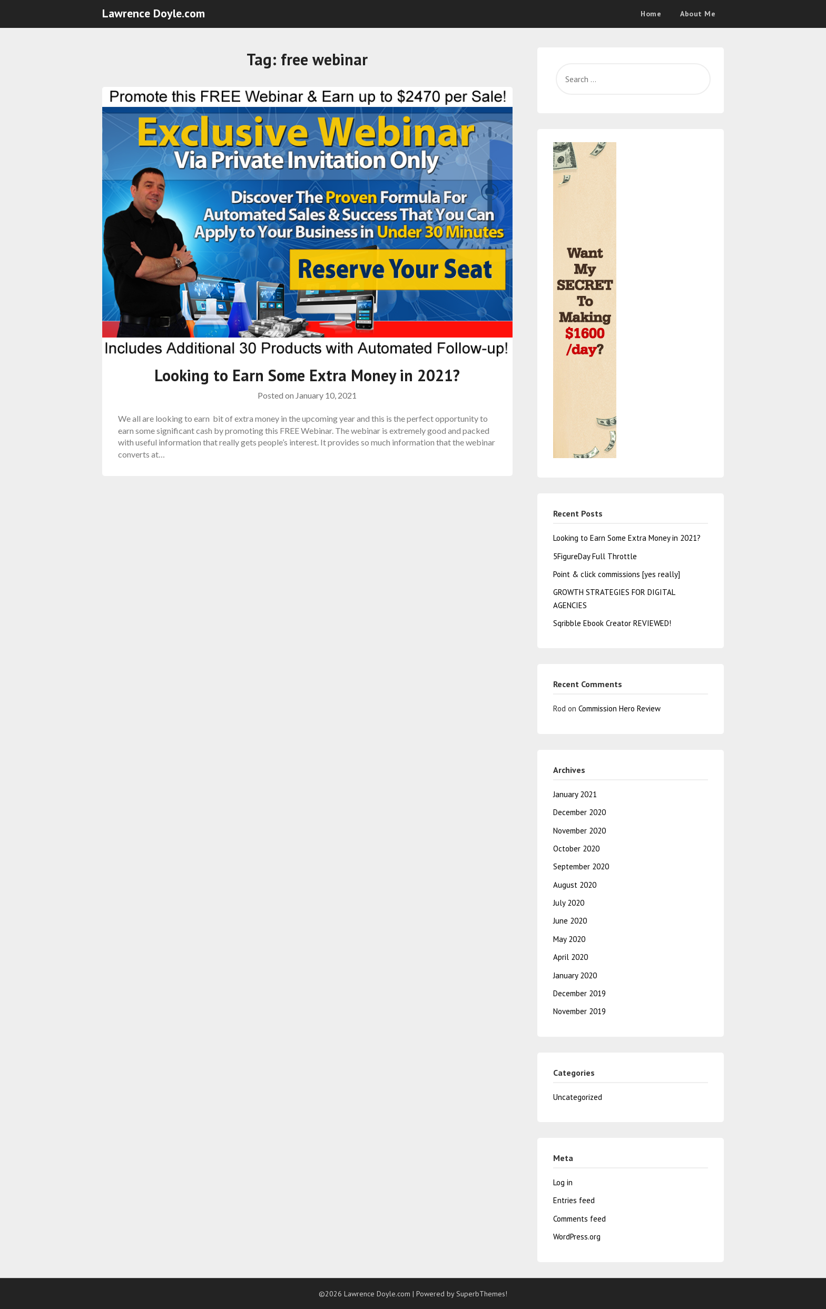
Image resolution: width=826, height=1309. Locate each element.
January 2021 (575, 794)
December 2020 (579, 812)
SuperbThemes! (481, 1293)
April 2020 (570, 957)
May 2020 (569, 939)
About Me (697, 13)
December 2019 (579, 993)
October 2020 (576, 849)
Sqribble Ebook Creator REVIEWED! (612, 623)
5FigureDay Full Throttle (595, 556)
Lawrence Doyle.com (153, 13)
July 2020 (568, 903)
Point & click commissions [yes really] (616, 574)
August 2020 (574, 885)
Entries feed (574, 1200)
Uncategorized (577, 1097)
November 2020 (579, 831)
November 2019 (579, 1011)
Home (651, 13)
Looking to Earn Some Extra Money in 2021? (307, 375)
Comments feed (579, 1219)
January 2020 (575, 975)
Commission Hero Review (619, 708)
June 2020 (570, 921)
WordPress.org (577, 1237)
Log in (563, 1182)
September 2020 (581, 866)
